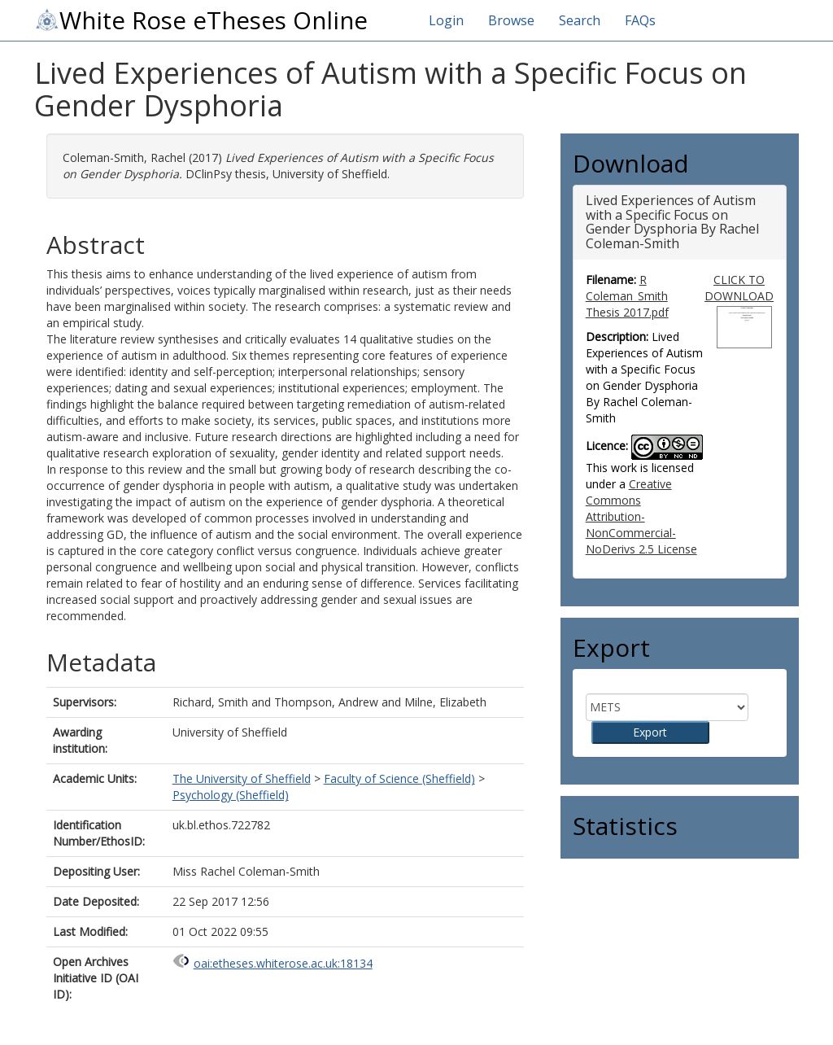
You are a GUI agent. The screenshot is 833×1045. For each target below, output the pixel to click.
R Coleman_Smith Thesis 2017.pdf (627, 296)
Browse (511, 20)
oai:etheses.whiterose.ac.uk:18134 (283, 963)
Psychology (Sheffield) (230, 794)
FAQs (640, 20)
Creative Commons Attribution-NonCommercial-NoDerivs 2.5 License (641, 516)
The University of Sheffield (241, 778)
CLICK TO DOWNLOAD (739, 288)
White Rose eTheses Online (201, 20)
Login (446, 20)
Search (579, 20)
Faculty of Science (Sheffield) (399, 778)
